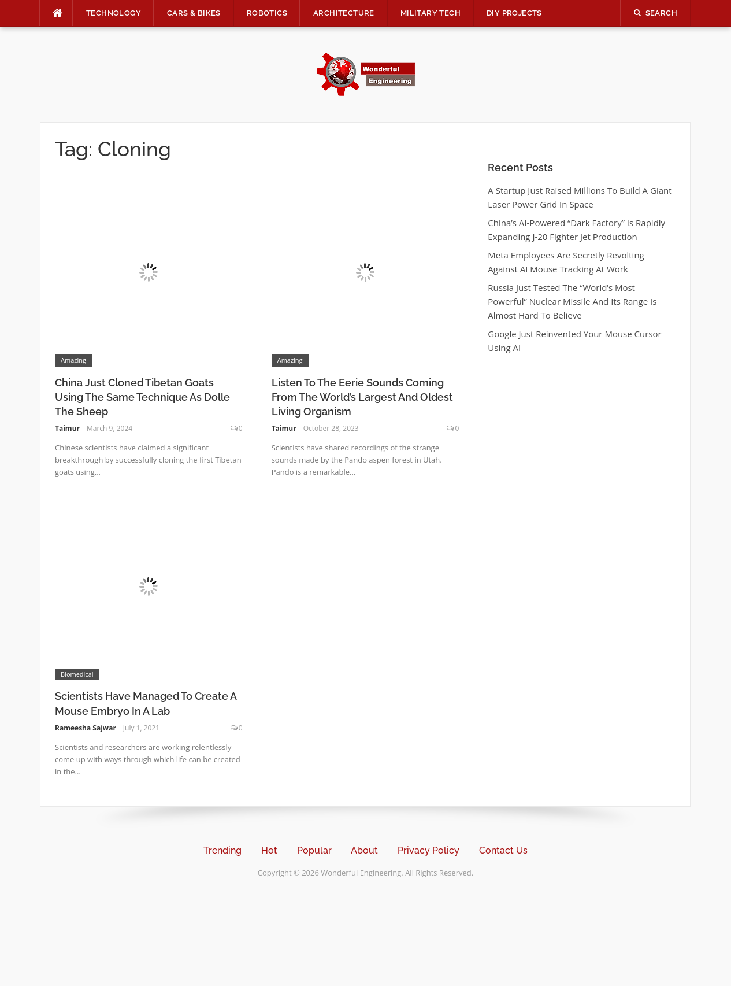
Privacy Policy (428, 850)
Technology (113, 13)
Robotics (267, 13)
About (364, 850)
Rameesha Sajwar (85, 728)
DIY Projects (514, 13)
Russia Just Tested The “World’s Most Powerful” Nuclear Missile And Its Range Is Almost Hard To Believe (572, 301)
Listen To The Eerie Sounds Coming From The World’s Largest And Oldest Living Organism (362, 397)
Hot (269, 850)
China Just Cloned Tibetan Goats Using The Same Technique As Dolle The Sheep (142, 397)
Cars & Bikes (194, 13)
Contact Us (503, 850)
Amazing (73, 360)
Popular (314, 850)
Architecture (343, 13)
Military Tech (430, 13)
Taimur (67, 428)
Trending (222, 850)
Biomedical (77, 674)
